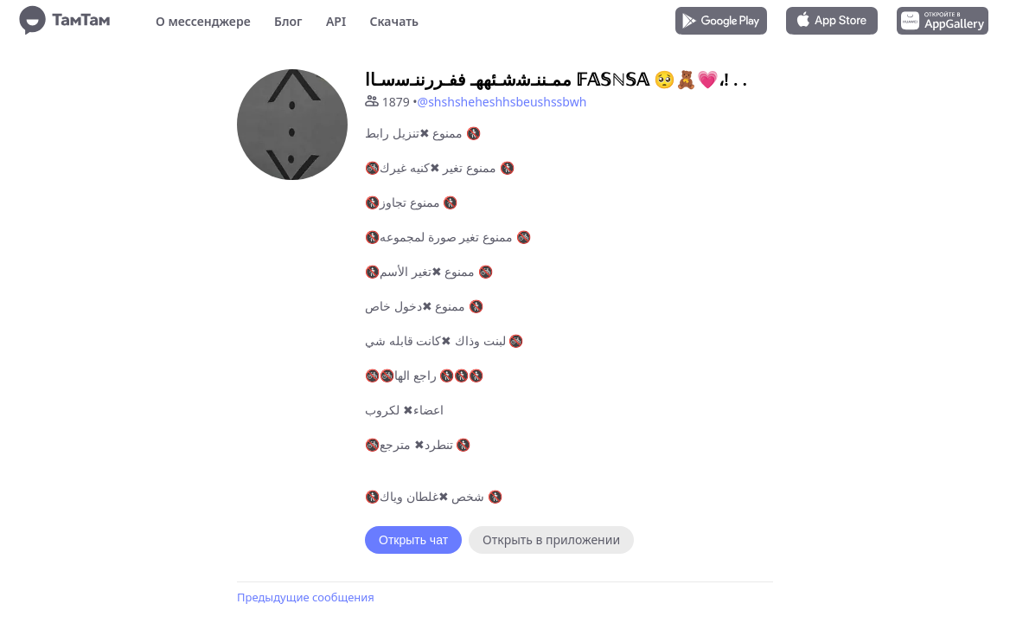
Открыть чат (413, 540)
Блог (288, 21)
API (336, 21)
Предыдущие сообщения (305, 597)
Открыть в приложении (551, 539)
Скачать (394, 21)
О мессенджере (203, 21)
